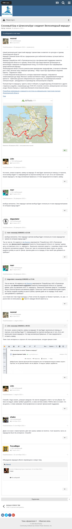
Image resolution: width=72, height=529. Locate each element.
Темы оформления (29, 521)
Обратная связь (44, 521)
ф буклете (26, 242)
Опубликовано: (14, 47)
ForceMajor (15, 446)
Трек (4, 96)
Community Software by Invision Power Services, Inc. (36, 526)
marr (12, 190)
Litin (12, 159)
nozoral (8, 28)
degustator (14, 219)
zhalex (13, 417)
